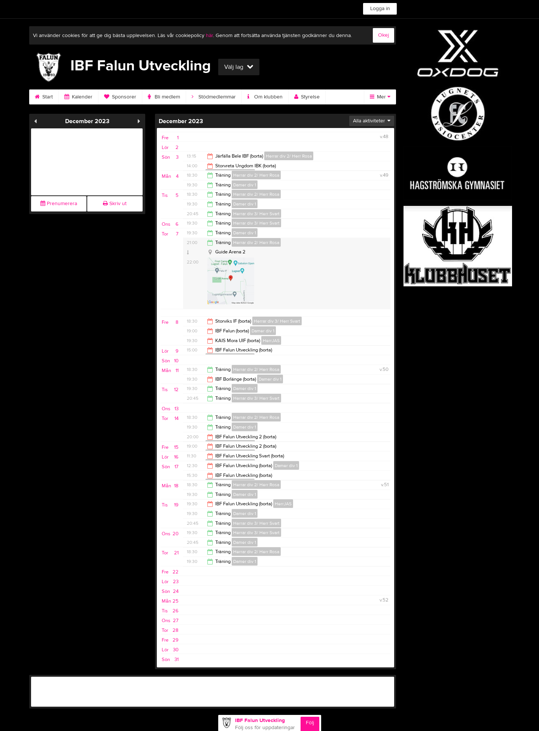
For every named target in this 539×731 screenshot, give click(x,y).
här (209, 35)
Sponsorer (120, 97)
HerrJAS (271, 341)
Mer (380, 97)
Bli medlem (164, 97)
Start (44, 97)
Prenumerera (58, 203)
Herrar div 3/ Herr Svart (256, 214)
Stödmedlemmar (214, 97)
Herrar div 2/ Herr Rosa (289, 156)
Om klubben (265, 97)
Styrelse (307, 97)
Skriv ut (115, 203)
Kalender (78, 97)
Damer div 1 (244, 185)
